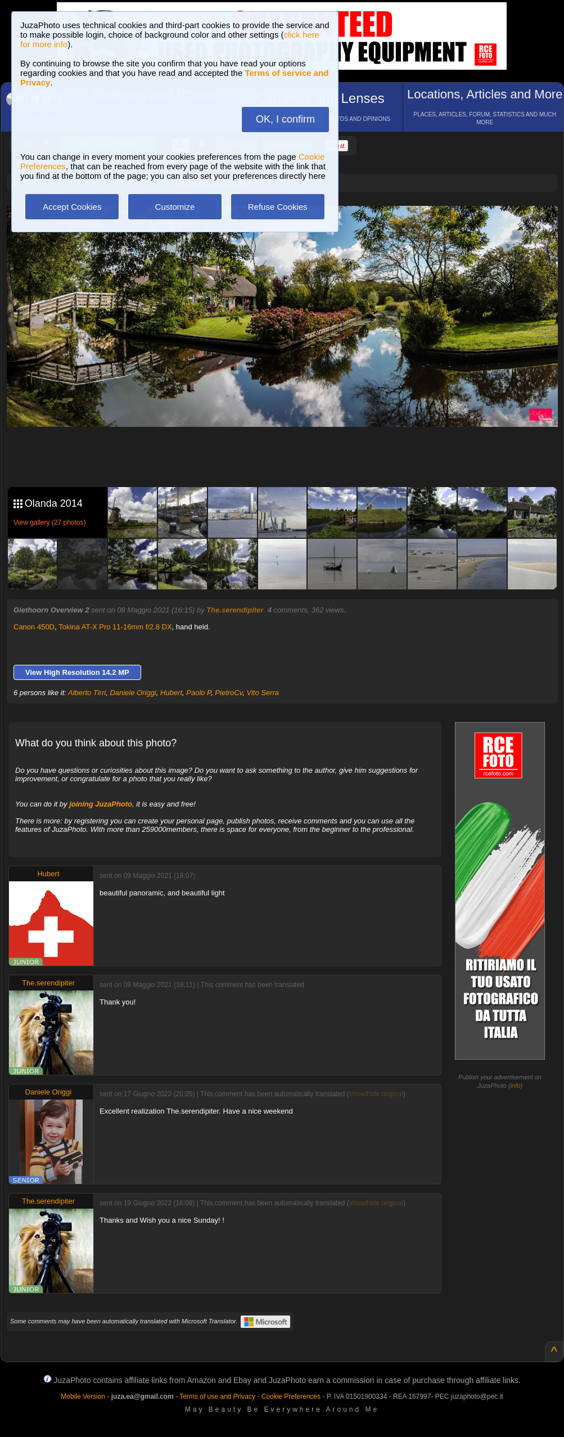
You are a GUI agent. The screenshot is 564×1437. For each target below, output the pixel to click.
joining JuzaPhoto (100, 804)
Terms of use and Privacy (217, 1396)
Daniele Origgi (133, 692)
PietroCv (228, 692)
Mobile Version (83, 1396)
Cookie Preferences (291, 1396)
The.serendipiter (234, 610)
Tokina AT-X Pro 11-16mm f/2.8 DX (115, 627)
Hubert (171, 692)
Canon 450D (34, 627)
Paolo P (198, 692)
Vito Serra (262, 692)
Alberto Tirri (87, 692)
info (516, 1085)
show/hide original (376, 1094)
